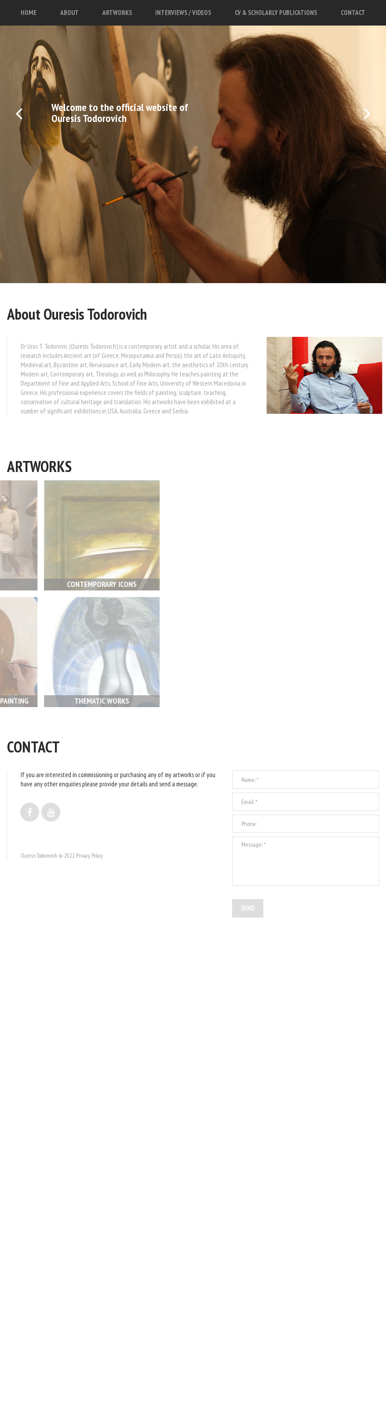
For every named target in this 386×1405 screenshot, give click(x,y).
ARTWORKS (117, 12)
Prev (19, 129)
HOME (28, 12)
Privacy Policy (89, 871)
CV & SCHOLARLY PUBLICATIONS (276, 12)
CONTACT (353, 12)
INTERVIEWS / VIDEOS (183, 12)
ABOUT (69, 12)
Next (366, 129)
